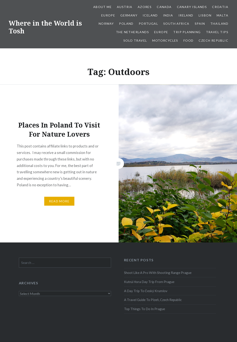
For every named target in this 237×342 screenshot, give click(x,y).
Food (188, 40)
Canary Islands (192, 7)
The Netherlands (132, 32)
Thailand (219, 23)
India (168, 15)
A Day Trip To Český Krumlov (145, 291)
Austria (124, 7)
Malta (222, 15)
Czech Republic (213, 40)
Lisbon (205, 15)
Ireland (185, 15)
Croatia (220, 7)
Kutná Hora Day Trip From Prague (149, 282)
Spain (200, 23)
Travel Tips (217, 32)
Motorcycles (165, 40)
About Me (102, 7)
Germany (128, 15)
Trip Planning (187, 32)
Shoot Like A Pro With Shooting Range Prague (157, 273)
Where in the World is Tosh (45, 27)
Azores (145, 7)
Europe (108, 15)
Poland (126, 23)
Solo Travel (135, 40)
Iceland (150, 15)
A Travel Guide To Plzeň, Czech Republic (153, 300)
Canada (164, 7)
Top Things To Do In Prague (144, 309)
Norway (106, 23)
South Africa (176, 23)
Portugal (148, 23)
